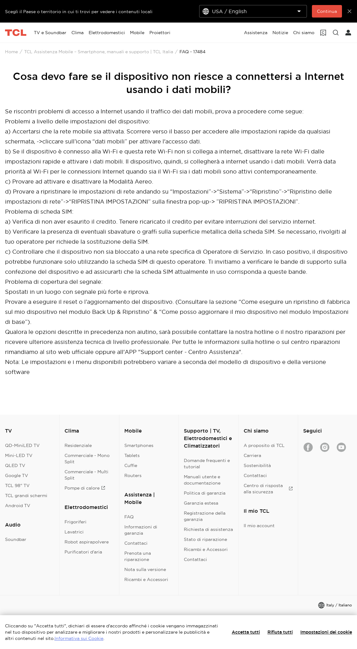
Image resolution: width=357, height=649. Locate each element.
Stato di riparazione (205, 539)
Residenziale (78, 445)
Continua (327, 11)
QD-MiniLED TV (22, 445)
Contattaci (135, 543)
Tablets (132, 455)
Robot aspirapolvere (87, 542)
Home (11, 52)
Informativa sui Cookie (78, 638)
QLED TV (15, 465)
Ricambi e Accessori (146, 579)
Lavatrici (74, 532)
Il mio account (259, 525)
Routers (133, 475)
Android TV (17, 505)
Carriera (252, 455)
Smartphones (138, 445)
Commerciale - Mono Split (87, 459)
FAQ (129, 517)
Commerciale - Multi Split (86, 475)
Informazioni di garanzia (140, 530)
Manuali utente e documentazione (202, 480)
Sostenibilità (257, 465)
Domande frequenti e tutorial (207, 464)
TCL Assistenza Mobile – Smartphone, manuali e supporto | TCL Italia (98, 52)
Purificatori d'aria (83, 552)
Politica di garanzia (204, 493)
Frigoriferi (75, 522)
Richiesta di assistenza (208, 529)
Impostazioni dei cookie (326, 632)
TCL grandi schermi (26, 495)
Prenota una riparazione (137, 556)
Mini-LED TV (19, 455)
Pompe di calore (85, 488)
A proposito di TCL (264, 445)
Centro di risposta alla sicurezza (268, 489)
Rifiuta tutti (280, 632)
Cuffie (130, 465)
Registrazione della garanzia (204, 516)
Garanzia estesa (201, 503)
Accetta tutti (246, 632)
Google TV (16, 475)
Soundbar (15, 539)
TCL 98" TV (17, 485)
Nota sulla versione (145, 569)
